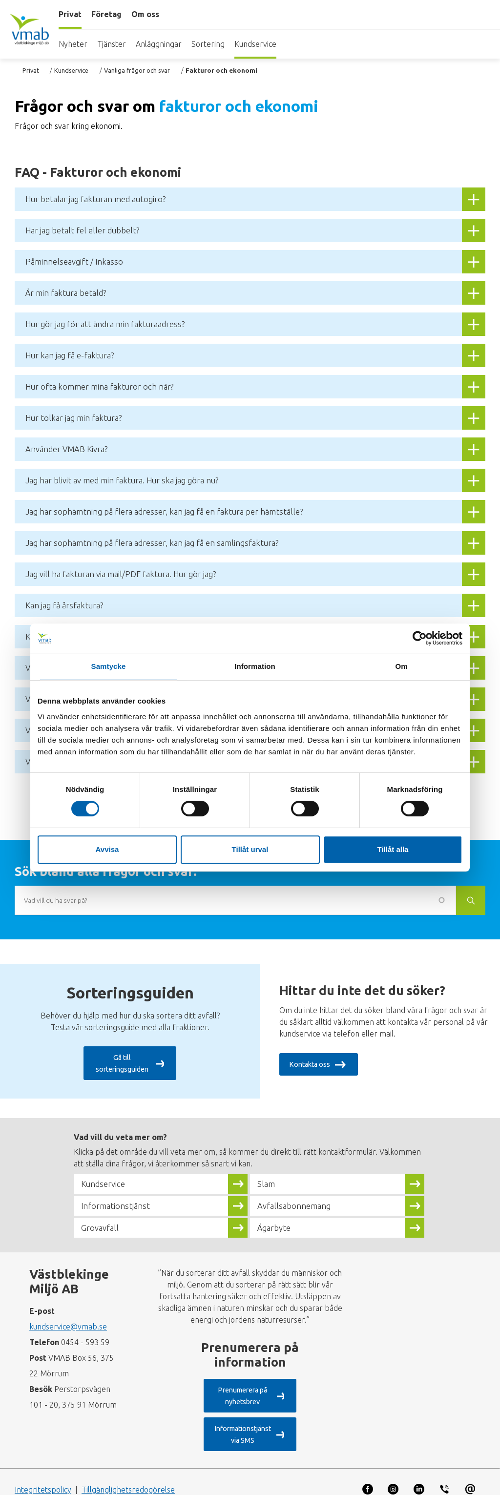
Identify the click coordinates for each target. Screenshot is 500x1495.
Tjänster (111, 44)
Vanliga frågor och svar (137, 70)
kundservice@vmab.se (68, 1321)
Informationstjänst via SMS (241, 1413)
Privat (30, 70)
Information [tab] (254, 666)
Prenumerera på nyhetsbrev (241, 1385)
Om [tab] (401, 666)
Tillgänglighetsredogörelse (128, 1462)
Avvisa (107, 849)
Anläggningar (159, 44)
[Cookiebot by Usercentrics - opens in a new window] (419, 638)
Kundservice (255, 44)
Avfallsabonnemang (298, 1201)
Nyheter (73, 44)
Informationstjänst (120, 1201)
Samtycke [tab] (108, 666)
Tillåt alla (393, 849)
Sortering (208, 44)
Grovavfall (102, 1223)
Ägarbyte (276, 1223)
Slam (267, 1179)
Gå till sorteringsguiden (121, 1064)
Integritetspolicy (43, 1462)
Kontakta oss (312, 1064)
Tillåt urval (250, 849)
